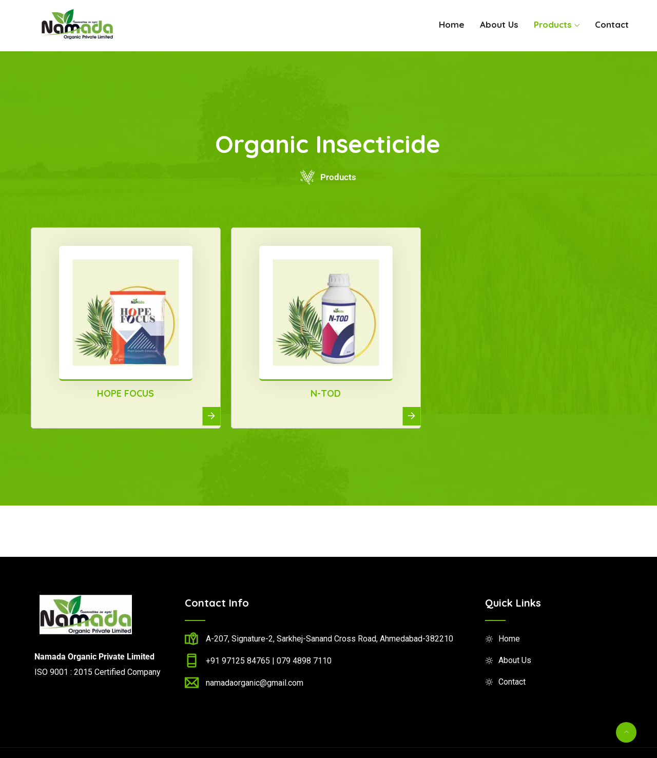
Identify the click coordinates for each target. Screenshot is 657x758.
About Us (499, 24)
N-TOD (326, 393)
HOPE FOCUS (125, 393)
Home (452, 24)
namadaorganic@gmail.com (254, 683)
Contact (612, 24)
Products (553, 24)
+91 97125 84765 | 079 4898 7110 (269, 661)
